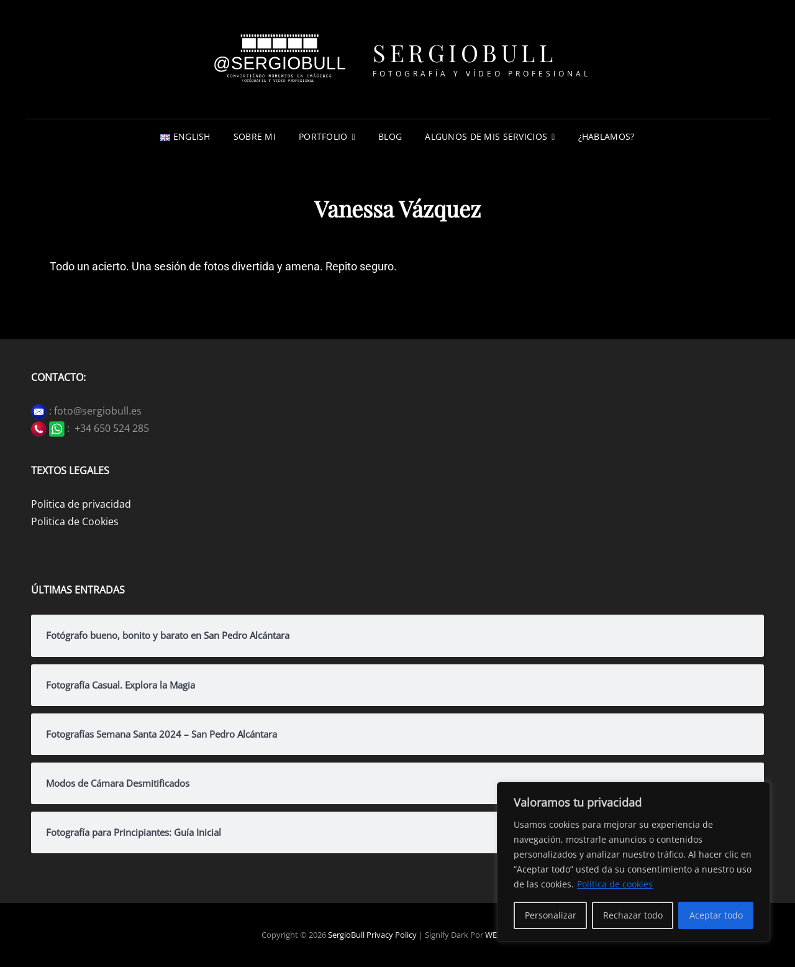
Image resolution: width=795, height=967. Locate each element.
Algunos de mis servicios (486, 136)
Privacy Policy (391, 934)
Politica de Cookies (75, 521)
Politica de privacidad (81, 504)
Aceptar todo (716, 915)
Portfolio (323, 136)
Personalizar (550, 915)
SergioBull (464, 52)
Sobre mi (255, 136)
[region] (633, 862)
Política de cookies (615, 884)
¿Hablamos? (606, 136)
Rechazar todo (633, 915)
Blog (390, 136)
